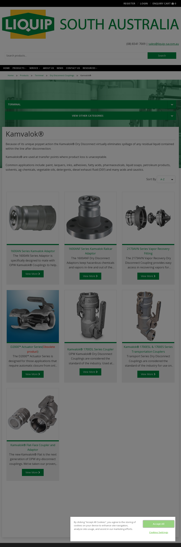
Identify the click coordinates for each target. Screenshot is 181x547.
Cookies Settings (158, 532)
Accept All (158, 523)
